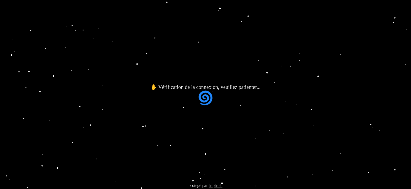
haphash (215, 185)
